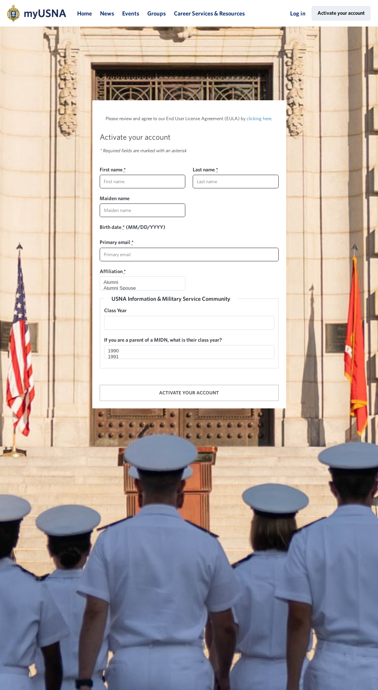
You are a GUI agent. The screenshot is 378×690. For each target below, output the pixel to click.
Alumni (139, 282)
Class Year (115, 310)
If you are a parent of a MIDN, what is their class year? (163, 340)
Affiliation (113, 271)
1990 (186, 351)
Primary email (117, 242)
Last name (205, 169)
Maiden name (115, 198)
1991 (186, 357)
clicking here (259, 118)
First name (113, 169)
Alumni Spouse (139, 288)
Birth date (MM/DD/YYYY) (132, 227)
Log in (298, 13)
